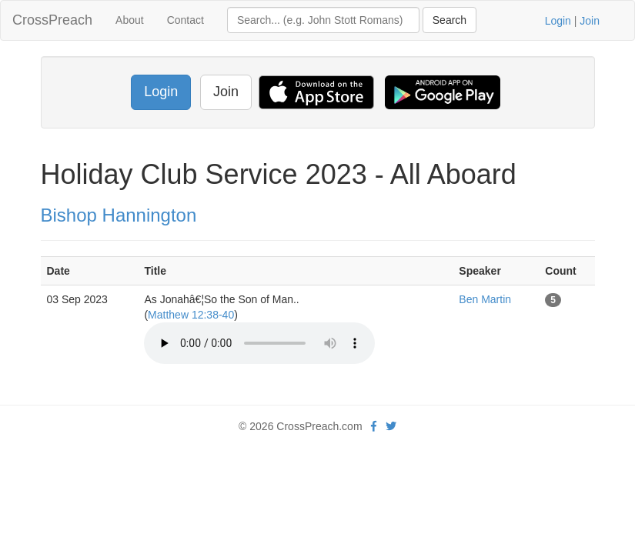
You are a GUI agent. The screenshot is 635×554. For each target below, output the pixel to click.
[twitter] (391, 426)
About (129, 20)
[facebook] (373, 426)
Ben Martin (485, 299)
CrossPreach (52, 20)
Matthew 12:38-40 (191, 315)
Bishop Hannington (119, 215)
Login (558, 21)
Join (590, 21)
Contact (185, 20)
